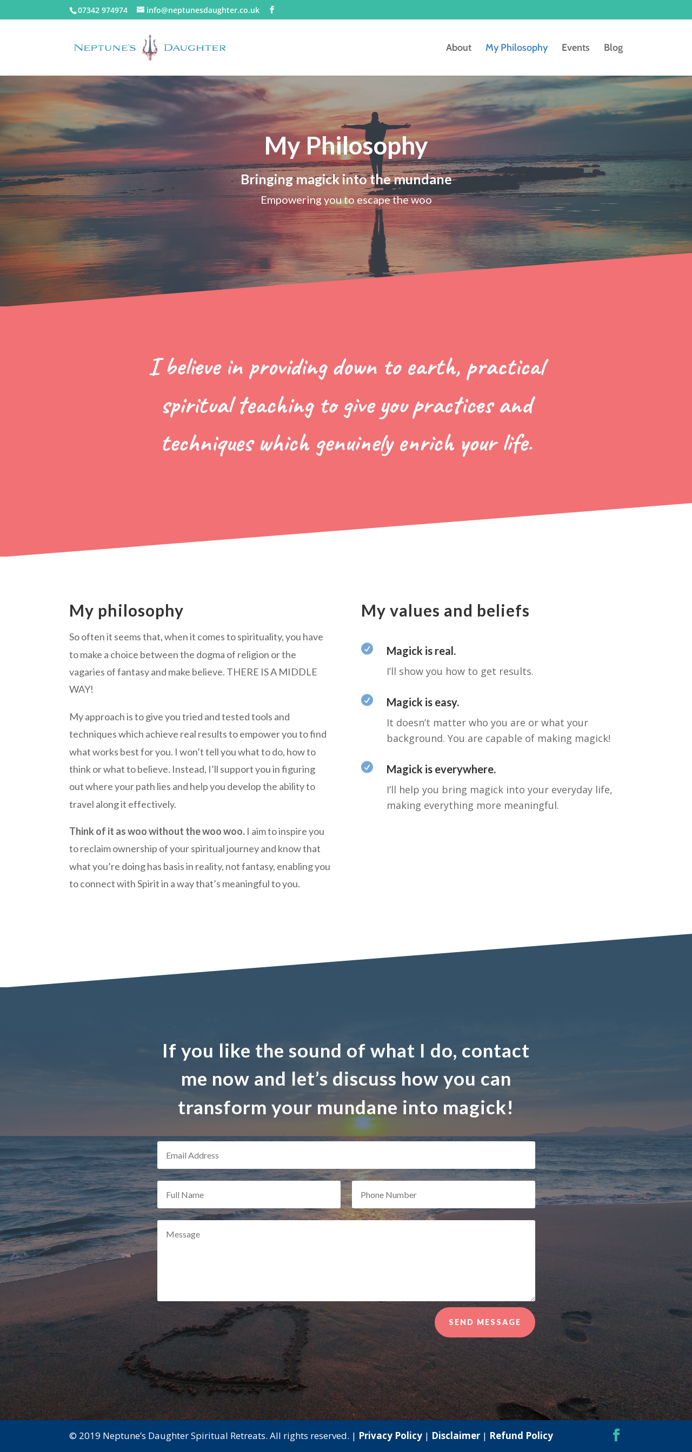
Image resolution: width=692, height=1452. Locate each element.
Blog (613, 48)
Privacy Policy (390, 1435)
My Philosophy (516, 48)
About (458, 48)
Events (576, 48)
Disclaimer (455, 1435)
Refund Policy (521, 1435)
